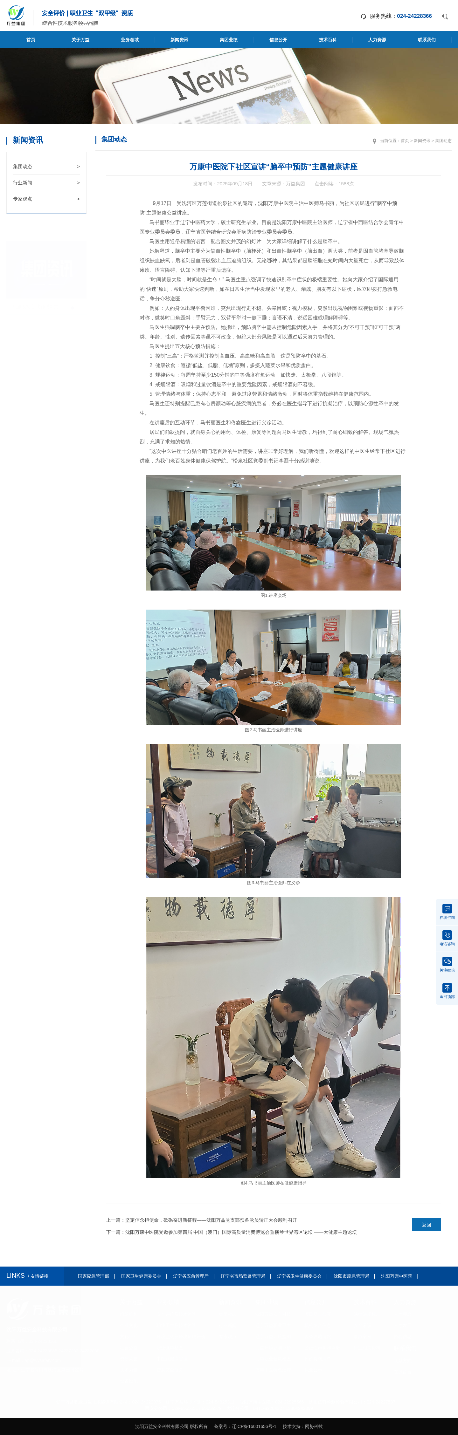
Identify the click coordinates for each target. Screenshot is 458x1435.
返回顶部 (447, 991)
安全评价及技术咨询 (176, 1314)
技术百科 (328, 39)
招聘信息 (403, 1336)
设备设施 (129, 1381)
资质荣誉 (129, 1358)
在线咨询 (447, 912)
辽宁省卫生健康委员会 (299, 1276)
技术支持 (292, 1426)
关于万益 (80, 39)
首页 (30, 39)
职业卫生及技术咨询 (176, 1325)
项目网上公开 (317, 1314)
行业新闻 (46, 182)
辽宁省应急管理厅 (191, 1276)
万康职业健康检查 (273, 1358)
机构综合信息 (317, 1325)
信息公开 (278, 39)
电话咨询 (447, 938)
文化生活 (129, 1336)
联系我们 (427, 39)
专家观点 (46, 198)
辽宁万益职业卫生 (273, 1325)
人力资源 (377, 39)
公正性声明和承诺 (322, 1347)
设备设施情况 (317, 1336)
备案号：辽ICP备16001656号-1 (245, 1426)
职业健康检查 (169, 1347)
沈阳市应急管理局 (351, 1276)
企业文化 (129, 1325)
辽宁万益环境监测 (273, 1336)
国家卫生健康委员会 (141, 1276)
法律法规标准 (367, 1314)
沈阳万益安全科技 (273, 1314)
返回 (426, 1224)
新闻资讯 (179, 39)
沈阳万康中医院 (396, 1276)
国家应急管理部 (93, 1276)
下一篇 (231, 1232)
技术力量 (129, 1369)
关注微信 (447, 965)
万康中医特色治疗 (273, 1369)
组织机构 (129, 1314)
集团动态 (46, 166)
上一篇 (201, 1220)
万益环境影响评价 (273, 1347)
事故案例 (362, 1336)
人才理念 (403, 1314)
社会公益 (129, 1347)
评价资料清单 (317, 1358)
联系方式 (403, 1360)
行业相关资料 (367, 1347)
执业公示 (313, 1369)
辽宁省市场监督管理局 (243, 1276)
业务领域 (130, 39)
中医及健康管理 (172, 1358)
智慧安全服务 (169, 1369)
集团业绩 (229, 39)
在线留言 (403, 1371)
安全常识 (362, 1325)
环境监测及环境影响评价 (180, 1336)
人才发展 (403, 1325)
